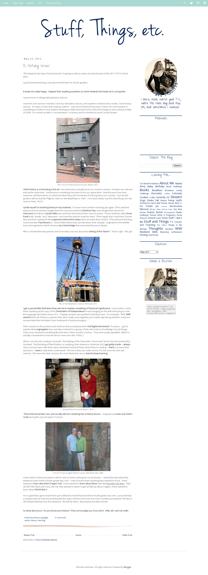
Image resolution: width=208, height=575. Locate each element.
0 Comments (60, 517)
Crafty (152, 197)
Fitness (163, 200)
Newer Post (29, 535)
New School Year (164, 209)
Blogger (127, 567)
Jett (157, 206)
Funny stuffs (175, 200)
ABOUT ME (18, 3)
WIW (178, 228)
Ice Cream (146, 206)
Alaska (178, 183)
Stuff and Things (156, 221)
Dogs (143, 200)
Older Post (127, 535)
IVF (181, 203)
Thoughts (156, 228)
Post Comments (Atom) (46, 539)
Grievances (145, 203)
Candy (179, 190)
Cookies (144, 197)
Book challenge (174, 186)
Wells (155, 231)
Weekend (145, 231)
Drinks (150, 200)
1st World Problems (149, 183)
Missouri (144, 209)
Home (78, 535)
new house (153, 235)
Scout (165, 217)
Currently (160, 197)
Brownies (169, 190)
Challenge (144, 193)
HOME (5, 3)
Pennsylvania (169, 212)
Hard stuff (155, 203)
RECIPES (30, 3)
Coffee (167, 193)
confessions (176, 232)
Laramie (164, 206)
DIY (40, 3)
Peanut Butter (155, 212)
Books (144, 190)
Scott (158, 218)
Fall (157, 200)
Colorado (177, 193)
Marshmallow (176, 206)
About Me (166, 183)
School (151, 217)
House (164, 203)
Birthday (159, 186)
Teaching (41, 520)
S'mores (143, 218)
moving (144, 234)
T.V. (172, 221)
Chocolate (156, 193)
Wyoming (164, 232)
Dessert (176, 197)
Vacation (169, 229)
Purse (179, 215)
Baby (150, 186)
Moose (153, 209)
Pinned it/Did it (157, 215)
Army (142, 186)
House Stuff (173, 203)
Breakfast (157, 190)
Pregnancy (171, 215)
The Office (162, 225)
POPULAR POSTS (53, 3)
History (34, 520)
